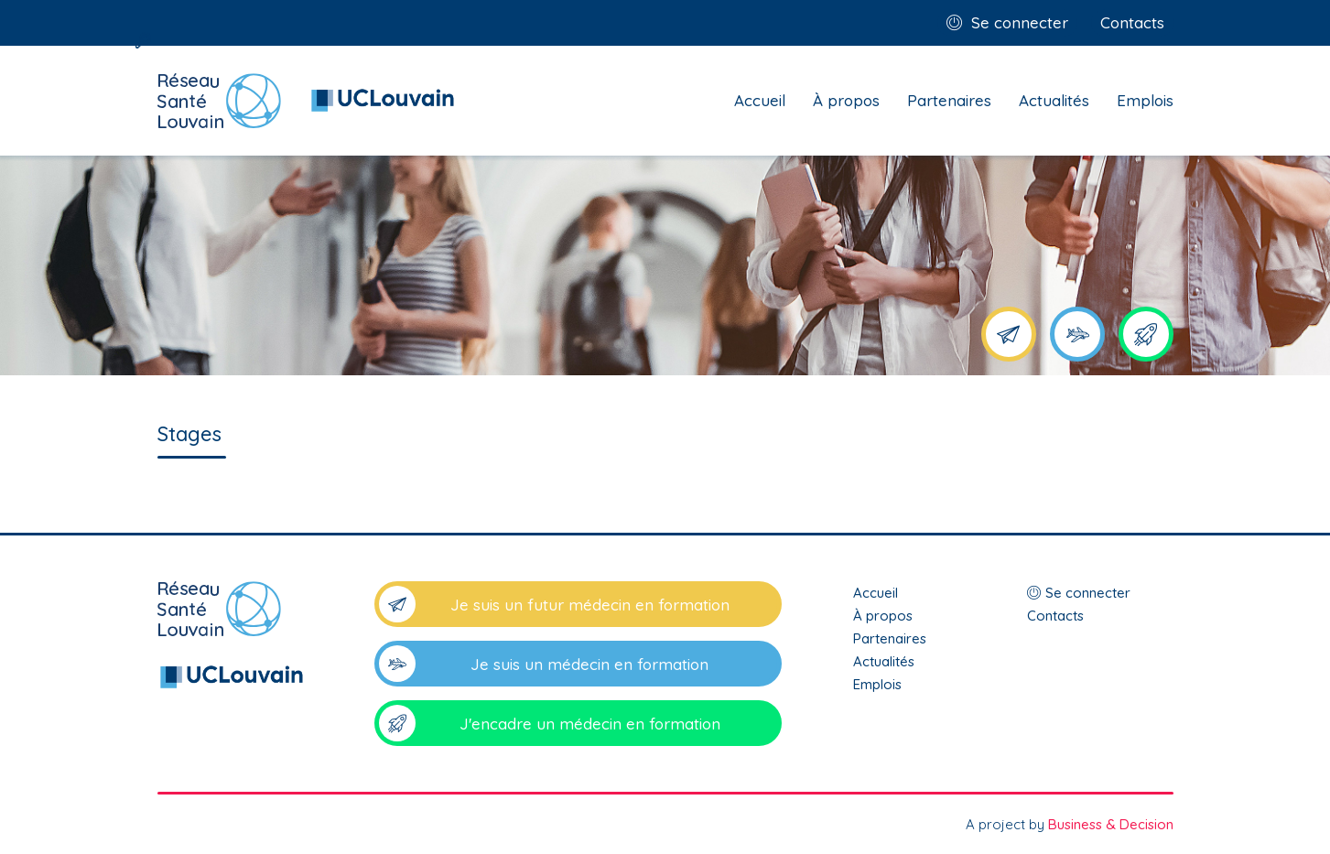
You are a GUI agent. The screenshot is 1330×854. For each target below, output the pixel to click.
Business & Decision (1110, 824)
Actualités (1054, 100)
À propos (846, 100)
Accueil (759, 100)
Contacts (1132, 22)
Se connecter (1019, 22)
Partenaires (949, 100)
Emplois (1145, 100)
